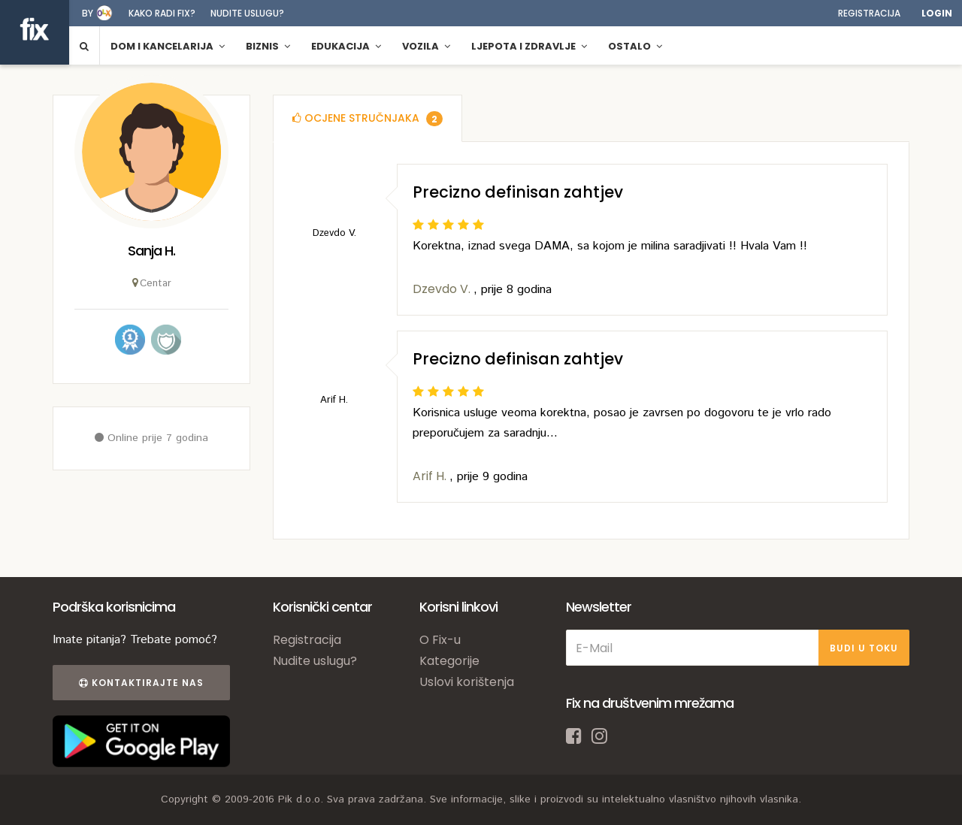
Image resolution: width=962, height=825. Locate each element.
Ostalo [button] (635, 46)
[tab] (367, 118)
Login (936, 13)
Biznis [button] (268, 46)
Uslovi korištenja (466, 682)
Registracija (869, 13)
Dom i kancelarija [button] (167, 46)
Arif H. (431, 476)
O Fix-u (440, 639)
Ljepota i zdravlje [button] (529, 46)
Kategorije (449, 660)
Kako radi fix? (162, 13)
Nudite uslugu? (247, 13)
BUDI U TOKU (864, 648)
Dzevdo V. (443, 289)
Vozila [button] (426, 46)
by (87, 13)
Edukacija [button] (346, 46)
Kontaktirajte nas (141, 682)
